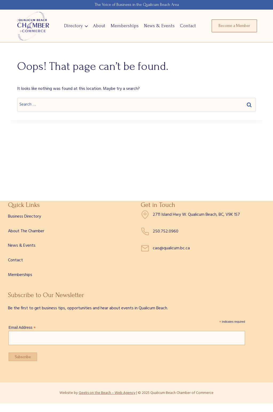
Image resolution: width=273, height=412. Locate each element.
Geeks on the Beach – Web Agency (107, 393)
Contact (188, 25)
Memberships (125, 25)
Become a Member (234, 25)
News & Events (159, 25)
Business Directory (24, 216)
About (99, 25)
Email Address (22, 327)
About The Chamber (26, 231)
